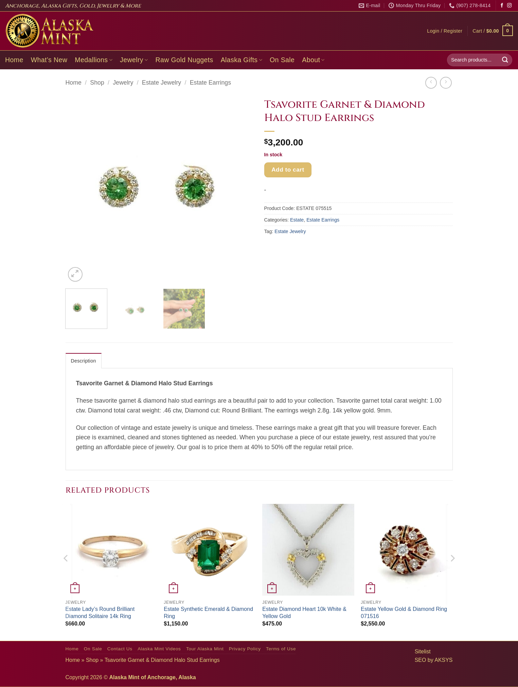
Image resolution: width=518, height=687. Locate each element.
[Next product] (431, 82)
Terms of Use (281, 648)
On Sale (282, 60)
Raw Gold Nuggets (184, 60)
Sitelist (423, 651)
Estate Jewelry (161, 82)
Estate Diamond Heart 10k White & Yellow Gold (304, 612)
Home (14, 60)
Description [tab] (83, 361)
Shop (97, 82)
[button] (444, 31)
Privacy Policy (245, 648)
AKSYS (443, 660)
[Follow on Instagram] (509, 5)
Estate (297, 220)
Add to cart (287, 169)
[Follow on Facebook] (502, 5)
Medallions (93, 60)
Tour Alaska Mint (205, 648)
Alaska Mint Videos (159, 648)
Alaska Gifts (241, 60)
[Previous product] (445, 82)
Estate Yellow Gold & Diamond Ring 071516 (404, 612)
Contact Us (119, 648)
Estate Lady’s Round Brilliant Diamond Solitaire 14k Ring (100, 612)
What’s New (49, 60)
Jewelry (134, 60)
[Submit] (505, 60)
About (313, 60)
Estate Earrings (210, 82)
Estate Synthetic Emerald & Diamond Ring (208, 612)
